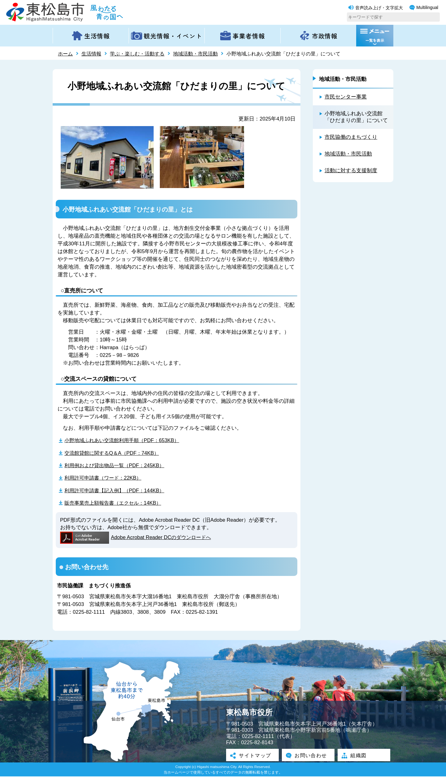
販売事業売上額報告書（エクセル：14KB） (115, 503)
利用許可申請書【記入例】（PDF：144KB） (116, 491)
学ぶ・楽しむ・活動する (137, 53)
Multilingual (423, 7)
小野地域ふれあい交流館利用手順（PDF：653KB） (124, 440)
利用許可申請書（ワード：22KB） (105, 478)
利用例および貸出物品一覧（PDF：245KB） (116, 465)
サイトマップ (252, 756)
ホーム (65, 53)
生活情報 (91, 53)
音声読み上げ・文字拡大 (375, 7)
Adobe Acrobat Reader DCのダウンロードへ (137, 538)
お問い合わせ (308, 756)
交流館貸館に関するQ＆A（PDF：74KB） (113, 453)
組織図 (355, 756)
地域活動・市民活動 (195, 53)
